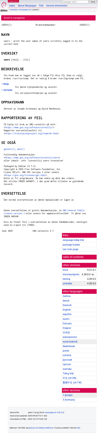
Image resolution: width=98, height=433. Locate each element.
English (67, 309)
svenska (67, 369)
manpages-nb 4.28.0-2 (54, 412)
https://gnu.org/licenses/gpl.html (25, 175)
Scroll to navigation (14, 17)
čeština (67, 296)
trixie (65, 269)
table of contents (73, 257)
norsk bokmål (70, 341)
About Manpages (27, 5)
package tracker (71, 244)
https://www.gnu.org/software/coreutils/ (29, 127)
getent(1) (9, 149)
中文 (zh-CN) (69, 378)
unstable (13, 10)
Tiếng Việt (68, 373)
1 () (68, 395)
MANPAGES (13, 1)
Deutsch (67, 305)
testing (66, 279)
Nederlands (69, 346)
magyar (67, 328)
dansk (66, 300)
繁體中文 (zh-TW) (72, 382)
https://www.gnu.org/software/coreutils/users (32, 157)
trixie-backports (71, 274)
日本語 (66, 332)
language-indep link (73, 240)
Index (12, 5)
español (67, 314)
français (67, 323)
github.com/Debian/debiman (41, 428)
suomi (66, 318)
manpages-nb (25, 10)
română (67, 355)
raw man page (70, 249)
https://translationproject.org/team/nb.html (31, 133)
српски (67, 364)
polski (66, 350)
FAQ (41, 5)
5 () (69, 399)
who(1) (21, 149)
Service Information (56, 5)
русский (67, 359)
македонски (70, 337)
